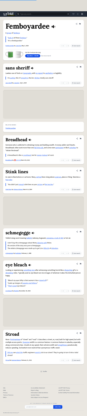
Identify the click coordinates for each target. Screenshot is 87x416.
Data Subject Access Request (39, 397)
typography (27, 73)
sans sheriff (9, 83)
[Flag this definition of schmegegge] (80, 231)
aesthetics (49, 73)
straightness (62, 345)
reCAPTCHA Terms (64, 390)
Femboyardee (10, 46)
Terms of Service (8, 395)
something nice (29, 270)
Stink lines (9, 189)
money (39, 155)
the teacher (49, 184)
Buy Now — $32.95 (32, 56)
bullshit (29, 238)
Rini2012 (16, 291)
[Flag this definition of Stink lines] (80, 170)
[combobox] (43, 14)
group (9, 33)
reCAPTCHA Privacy (64, 388)
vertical (38, 177)
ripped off (42, 280)
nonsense (49, 238)
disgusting (68, 270)
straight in (24, 78)
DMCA (4, 397)
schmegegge (9, 253)
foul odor (9, 180)
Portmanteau (15, 339)
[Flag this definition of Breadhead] (80, 138)
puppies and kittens (29, 283)
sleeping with (42, 243)
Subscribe (58, 407)
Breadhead (9, 160)
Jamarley (16, 83)
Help (4, 390)
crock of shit (58, 238)
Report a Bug (35, 390)
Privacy (5, 393)
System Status (35, 395)
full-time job (38, 147)
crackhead (27, 155)
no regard (39, 73)
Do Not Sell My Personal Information (68, 393)
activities (72, 147)
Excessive (26, 342)
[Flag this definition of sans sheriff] (80, 66)
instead (44, 155)
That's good (12, 286)
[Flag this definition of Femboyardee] (79, 23)
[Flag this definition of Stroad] (80, 333)
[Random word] (68, 14)
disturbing (9, 273)
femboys (16, 33)
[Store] (73, 14)
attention (54, 248)
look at (10, 38)
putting (12, 78)
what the (19, 352)
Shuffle (43, 371)
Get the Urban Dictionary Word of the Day (43, 403)
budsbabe (18, 253)
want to (38, 352)
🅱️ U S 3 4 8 (17, 160)
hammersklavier (16, 360)
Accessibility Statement (38, 388)
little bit (46, 248)
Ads (4, 388)
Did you (10, 352)
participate (59, 147)
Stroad (8, 360)
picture (40, 184)
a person (58, 177)
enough (21, 184)
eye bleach (9, 291)
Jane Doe (18, 46)
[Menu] (82, 14)
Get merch (76, 46)
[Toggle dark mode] (78, 14)
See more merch (46, 56)
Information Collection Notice (39, 393)
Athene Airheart (18, 189)
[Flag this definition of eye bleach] (80, 263)
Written (37, 78)
